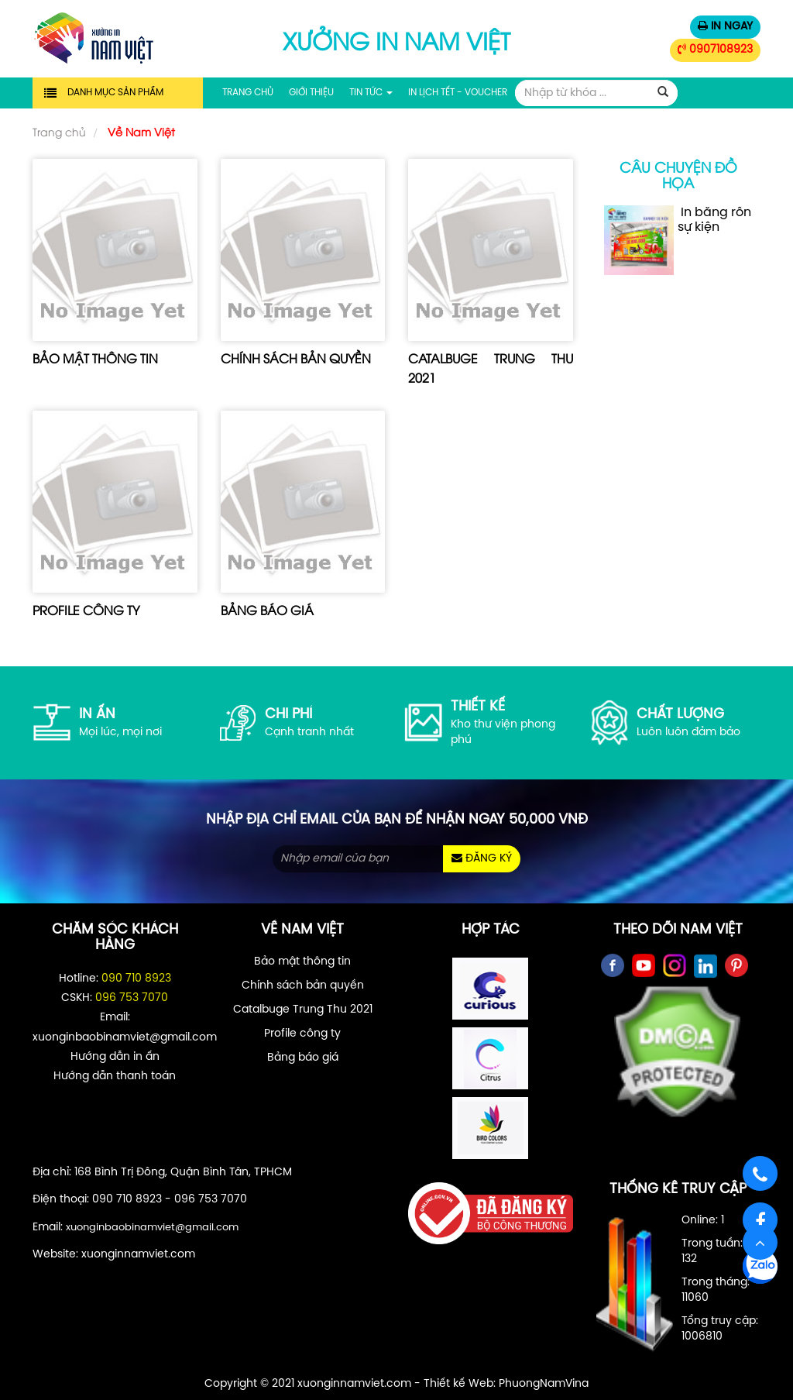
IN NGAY (725, 26)
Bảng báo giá (267, 609)
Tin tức (371, 93)
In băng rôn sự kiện (677, 240)
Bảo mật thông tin (95, 357)
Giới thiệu (311, 93)
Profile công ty (86, 609)
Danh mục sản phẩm (115, 93)
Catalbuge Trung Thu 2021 (302, 1010)
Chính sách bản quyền (296, 357)
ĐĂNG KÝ (481, 858)
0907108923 (715, 49)
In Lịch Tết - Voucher (457, 93)
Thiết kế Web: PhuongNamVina (506, 1384)
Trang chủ (247, 93)
